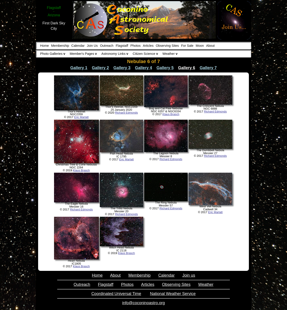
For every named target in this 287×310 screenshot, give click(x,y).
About (210, 45)
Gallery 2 (100, 68)
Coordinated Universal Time (116, 293)
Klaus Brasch (170, 114)
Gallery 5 (165, 68)
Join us (188, 275)
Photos (135, 45)
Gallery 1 (78, 68)
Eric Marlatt (81, 117)
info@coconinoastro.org (143, 303)
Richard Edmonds (126, 112)
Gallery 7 (208, 68)
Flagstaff (122, 45)
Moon (200, 45)
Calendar (78, 45)
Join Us (92, 45)
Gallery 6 (186, 68)
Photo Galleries (52, 53)
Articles (148, 45)
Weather (170, 53)
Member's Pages (83, 53)
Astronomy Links (114, 53)
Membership (60, 45)
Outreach (106, 45)
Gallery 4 (143, 68)
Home (44, 45)
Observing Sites (167, 45)
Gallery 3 (121, 68)
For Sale (187, 45)
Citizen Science (145, 53)
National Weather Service (173, 293)
